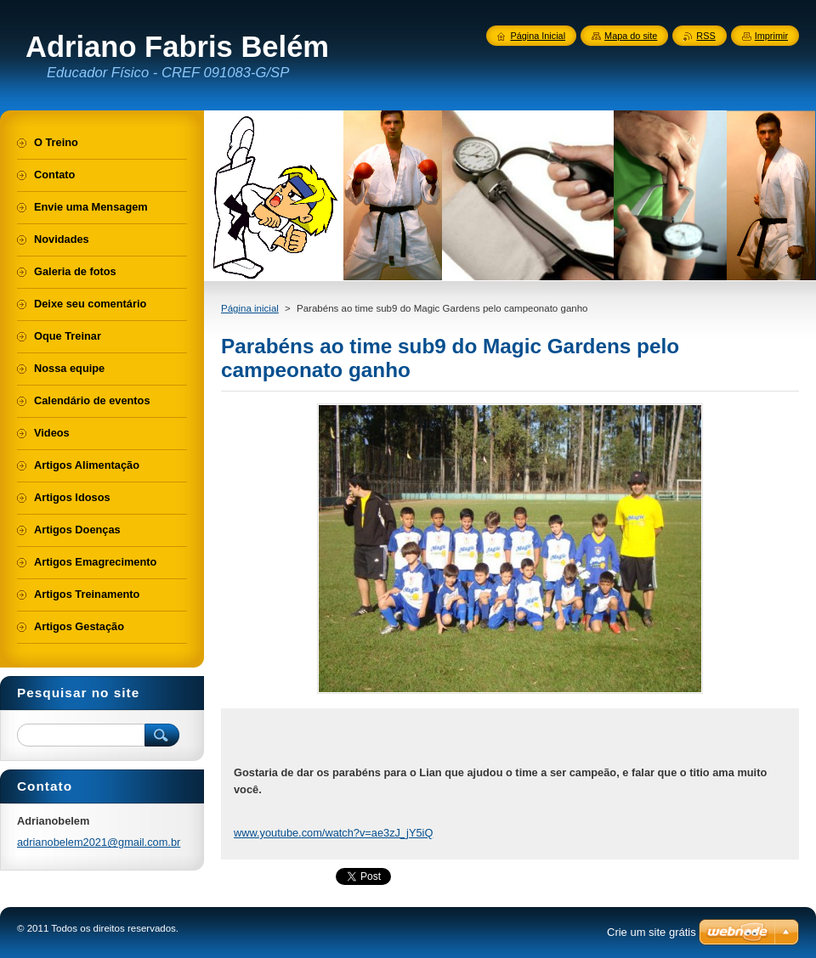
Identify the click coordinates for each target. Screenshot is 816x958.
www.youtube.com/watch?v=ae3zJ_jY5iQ (333, 832)
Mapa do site (630, 36)
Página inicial (250, 308)
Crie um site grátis (651, 932)
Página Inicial (537, 36)
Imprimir (771, 36)
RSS (705, 36)
